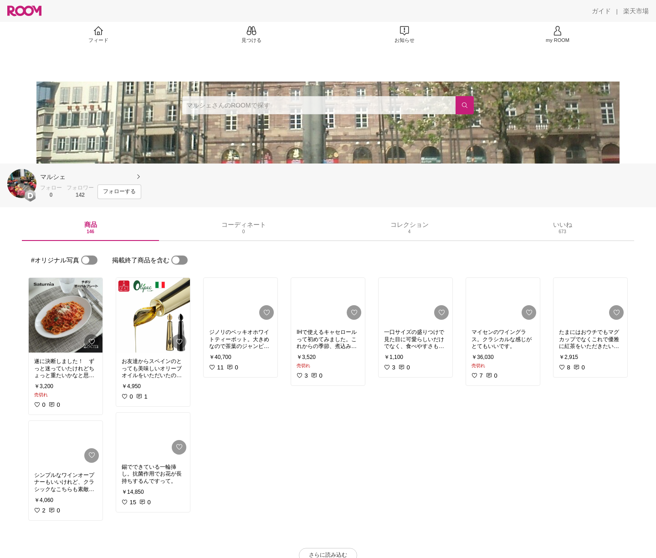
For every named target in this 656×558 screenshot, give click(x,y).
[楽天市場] (636, 11)
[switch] (89, 260)
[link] (65, 315)
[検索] (465, 105)
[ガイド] (601, 11)
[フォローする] (119, 191)
